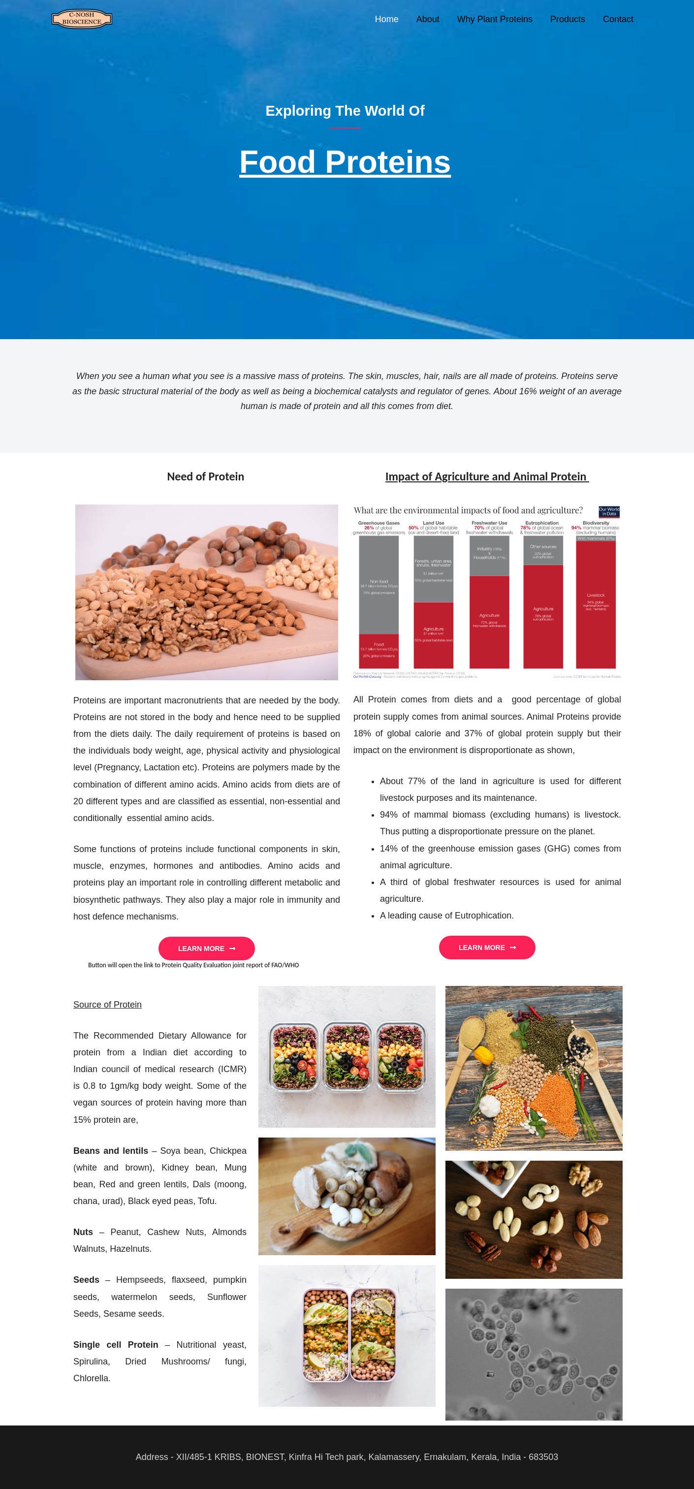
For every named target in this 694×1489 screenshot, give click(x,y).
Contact (618, 19)
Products (567, 19)
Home (387, 19)
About (428, 19)
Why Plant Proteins (495, 19)
